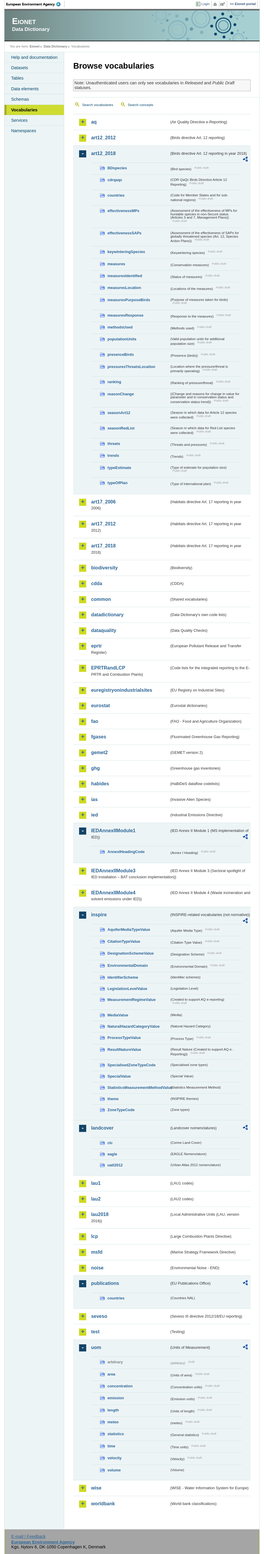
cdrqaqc (114, 180)
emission (115, 1398)
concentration (120, 1386)
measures (116, 264)
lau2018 (100, 1214)
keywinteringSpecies (126, 251)
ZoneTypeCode (120, 1110)
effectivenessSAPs (124, 233)
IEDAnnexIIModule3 (113, 870)
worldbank (103, 1503)
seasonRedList (120, 428)
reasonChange (120, 394)
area (111, 1374)
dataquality (103, 630)
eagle (112, 1154)
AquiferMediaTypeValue (128, 929)
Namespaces (23, 130)
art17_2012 (103, 523)
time (111, 1446)
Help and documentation (34, 57)
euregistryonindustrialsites (121, 690)
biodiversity (104, 567)
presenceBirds (120, 354)
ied (94, 814)
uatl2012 (114, 1165)
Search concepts (140, 105)
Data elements (25, 88)
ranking (114, 382)
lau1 (95, 1183)
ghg (95, 768)
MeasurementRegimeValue (131, 999)
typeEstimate (119, 467)
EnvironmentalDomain (127, 965)
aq (94, 121)
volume (114, 1470)
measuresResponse (125, 315)
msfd (96, 1252)
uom (96, 1347)
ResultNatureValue (124, 1049)
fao (94, 721)
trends (113, 455)
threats (113, 443)
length (113, 1410)
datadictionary (107, 614)
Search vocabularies (97, 105)
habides (100, 783)
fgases (98, 736)
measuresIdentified (124, 276)
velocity (114, 1458)
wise (96, 1487)
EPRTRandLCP (108, 667)
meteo (113, 1422)
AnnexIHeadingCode (125, 851)
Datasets (19, 67)
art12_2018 (103, 153)
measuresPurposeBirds (128, 300)
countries (116, 195)
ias (94, 799)
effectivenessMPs (123, 211)
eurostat (100, 705)
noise (97, 1267)
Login (205, 4)
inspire (98, 914)
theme (113, 1099)
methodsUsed (120, 327)
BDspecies (117, 168)
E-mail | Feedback (28, 1536)
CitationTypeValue (123, 941)
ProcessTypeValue (124, 1037)
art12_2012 (103, 137)
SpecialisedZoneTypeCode (131, 1065)
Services (19, 120)
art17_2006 (103, 501)
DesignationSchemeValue (130, 953)
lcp (94, 1236)
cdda (96, 583)
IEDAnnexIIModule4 (113, 892)
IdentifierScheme (122, 977)
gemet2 (99, 752)
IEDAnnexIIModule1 (113, 830)
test (95, 1331)
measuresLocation (124, 287)
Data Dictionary (55, 46)
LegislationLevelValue (127, 988)
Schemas (20, 99)
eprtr (96, 645)
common (101, 599)
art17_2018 (103, 545)
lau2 (95, 1198)
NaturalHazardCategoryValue (133, 1026)
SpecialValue (119, 1076)
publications (105, 1283)
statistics (115, 1434)
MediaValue (117, 1015)
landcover (102, 1127)
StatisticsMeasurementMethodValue (138, 1087)
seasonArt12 (118, 412)
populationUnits (121, 339)
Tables (17, 78)
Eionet (35, 46)
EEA (35, 4)
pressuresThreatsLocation (131, 366)
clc (110, 1143)
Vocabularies (24, 110)
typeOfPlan (117, 483)
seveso (99, 1316)
